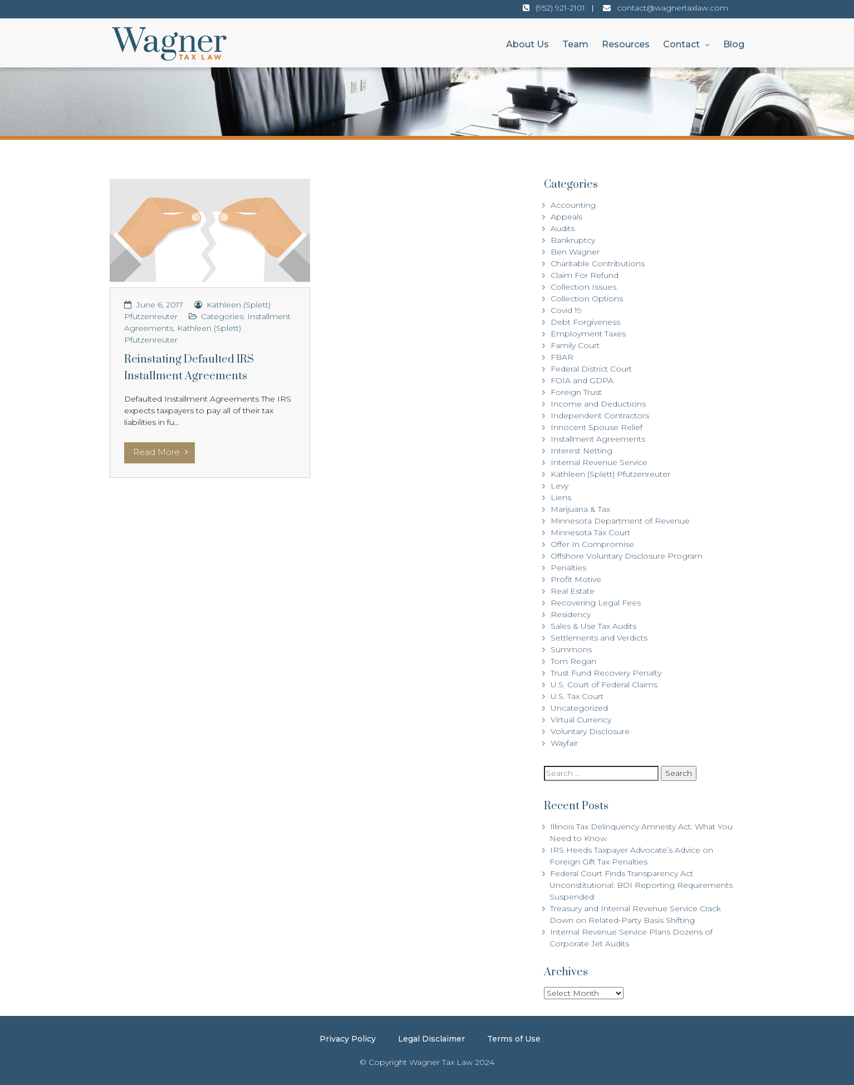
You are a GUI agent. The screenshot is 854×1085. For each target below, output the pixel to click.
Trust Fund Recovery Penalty (606, 673)
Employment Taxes (588, 334)
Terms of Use (514, 1039)
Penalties (568, 568)
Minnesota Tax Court (590, 532)
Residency (571, 614)
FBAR (562, 357)
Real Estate (573, 591)
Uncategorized (579, 708)
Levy (559, 486)
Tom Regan (573, 661)
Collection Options (587, 299)
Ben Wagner (575, 252)
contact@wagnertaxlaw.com (672, 8)
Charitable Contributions (598, 263)
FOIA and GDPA (582, 380)
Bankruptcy (573, 240)
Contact (681, 44)
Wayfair (564, 743)
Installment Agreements (598, 439)
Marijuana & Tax (580, 509)
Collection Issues (583, 287)
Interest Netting (581, 451)
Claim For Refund (585, 275)
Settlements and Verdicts (599, 638)
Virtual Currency (581, 720)
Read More (160, 452)
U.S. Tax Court (577, 696)
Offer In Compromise (592, 544)
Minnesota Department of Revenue (620, 521)
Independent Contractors (600, 415)
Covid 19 (566, 310)
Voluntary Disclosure (590, 731)
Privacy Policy (348, 1039)
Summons (571, 649)
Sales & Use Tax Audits (593, 626)
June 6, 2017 (159, 305)
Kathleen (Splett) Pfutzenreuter (610, 474)
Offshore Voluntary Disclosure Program (627, 556)
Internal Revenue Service (599, 462)
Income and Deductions (598, 404)
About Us (527, 44)
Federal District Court (591, 369)
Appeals (566, 217)
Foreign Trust (576, 392)
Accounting (573, 205)
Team (575, 44)
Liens (561, 497)
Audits (563, 228)
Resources (626, 44)
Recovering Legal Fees (596, 603)
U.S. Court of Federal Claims (604, 685)
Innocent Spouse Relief (596, 427)
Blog (733, 44)
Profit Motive (576, 579)
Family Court (575, 345)
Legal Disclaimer (431, 1039)
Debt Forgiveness (585, 322)
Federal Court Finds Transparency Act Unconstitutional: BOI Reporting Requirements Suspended (641, 885)
